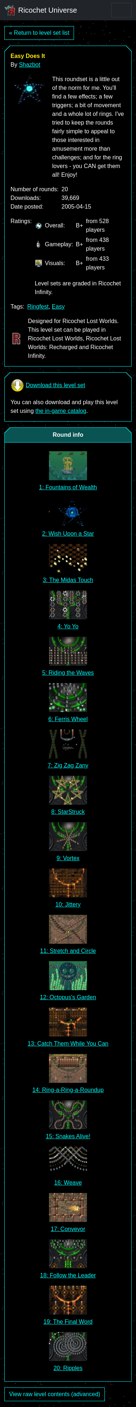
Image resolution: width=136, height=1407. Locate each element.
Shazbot (29, 65)
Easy (58, 306)
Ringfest (38, 306)
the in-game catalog (60, 411)
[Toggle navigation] (121, 10)
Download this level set (48, 385)
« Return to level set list (39, 33)
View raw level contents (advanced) (54, 1394)
